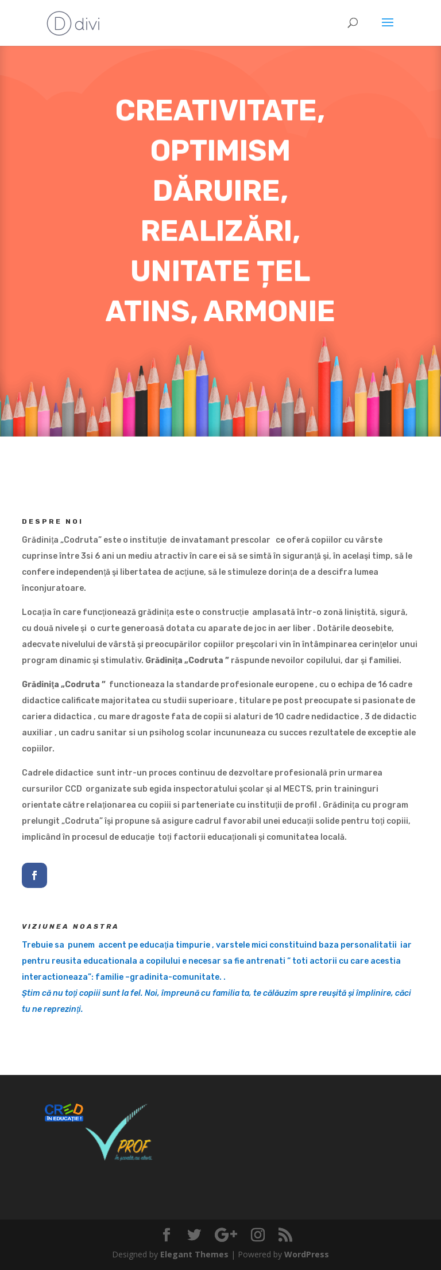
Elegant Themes (194, 1254)
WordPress (306, 1254)
